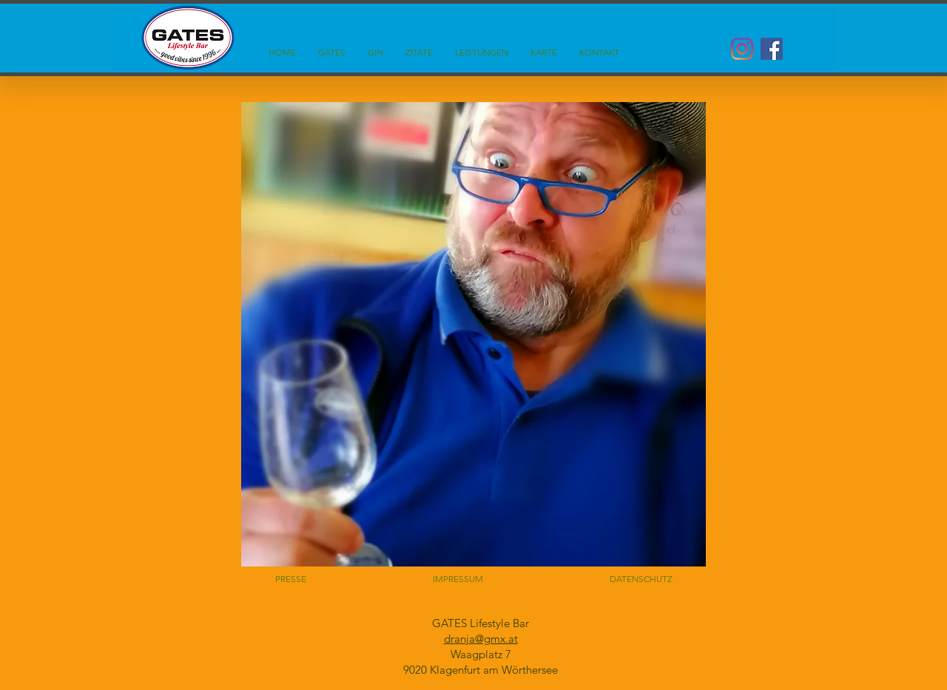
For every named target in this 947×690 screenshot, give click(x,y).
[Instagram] (742, 49)
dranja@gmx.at (481, 639)
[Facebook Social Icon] (772, 49)
